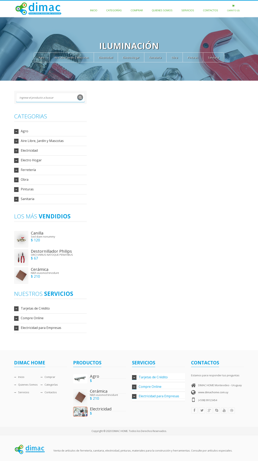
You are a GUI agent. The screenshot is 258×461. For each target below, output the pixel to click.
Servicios (187, 8)
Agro (41, 57)
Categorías (114, 8)
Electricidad (106, 57)
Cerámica (39, 269)
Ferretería (155, 57)
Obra (174, 57)
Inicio (93, 8)
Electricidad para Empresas (41, 327)
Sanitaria (213, 57)
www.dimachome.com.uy (213, 392)
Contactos (210, 8)
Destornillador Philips (51, 251)
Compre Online (32, 318)
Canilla (37, 233)
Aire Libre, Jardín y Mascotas (71, 57)
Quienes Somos (162, 8)
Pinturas (193, 57)
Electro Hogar (131, 57)
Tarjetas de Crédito (35, 308)
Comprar (137, 8)
